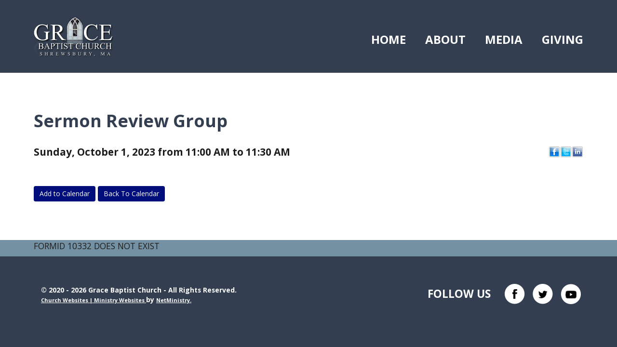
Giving (562, 39)
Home (388, 39)
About (445, 39)
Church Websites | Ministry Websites (93, 300)
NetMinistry (173, 300)
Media (504, 39)
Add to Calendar (65, 193)
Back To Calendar (131, 193)
